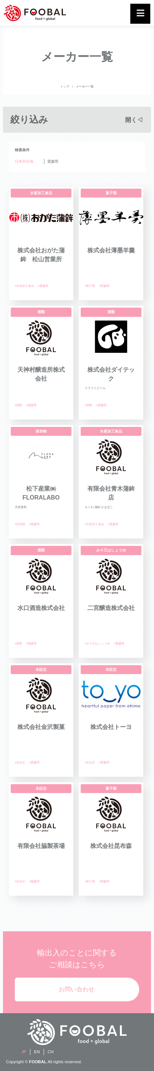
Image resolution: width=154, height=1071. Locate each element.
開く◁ (134, 120)
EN (37, 1052)
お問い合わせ (76, 989)
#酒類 (18, 405)
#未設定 (20, 762)
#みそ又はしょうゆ (97, 643)
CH (51, 1052)
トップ (64, 86)
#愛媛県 (43, 286)
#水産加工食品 (24, 286)
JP (23, 1052)
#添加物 (20, 524)
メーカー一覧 (85, 86)
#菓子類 (90, 286)
